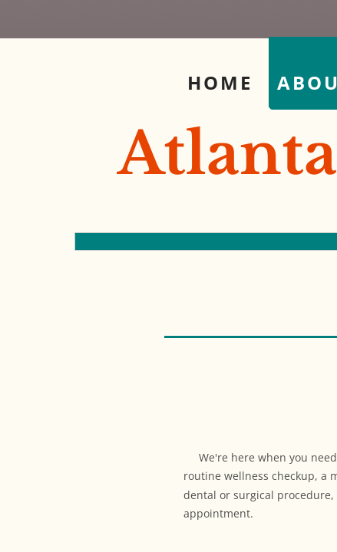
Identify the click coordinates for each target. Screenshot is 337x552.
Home (220, 82)
